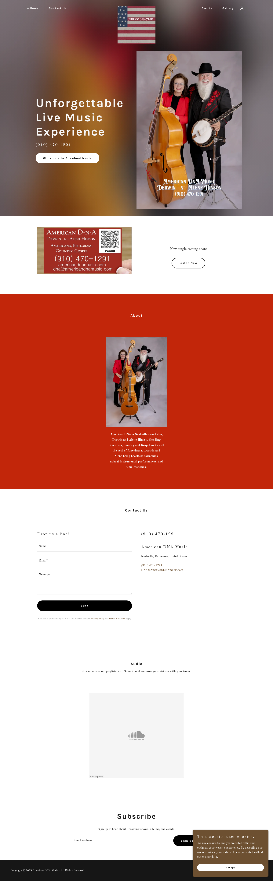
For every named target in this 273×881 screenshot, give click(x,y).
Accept (230, 867)
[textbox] (84, 546)
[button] (242, 8)
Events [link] (207, 8)
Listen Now (188, 263)
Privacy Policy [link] (97, 619)
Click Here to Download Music (67, 158)
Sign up (187, 840)
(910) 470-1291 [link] (151, 565)
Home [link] (34, 8)
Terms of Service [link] (117, 619)
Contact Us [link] (58, 8)
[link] (136, 7)
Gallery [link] (228, 8)
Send (85, 605)
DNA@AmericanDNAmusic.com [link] (162, 570)
